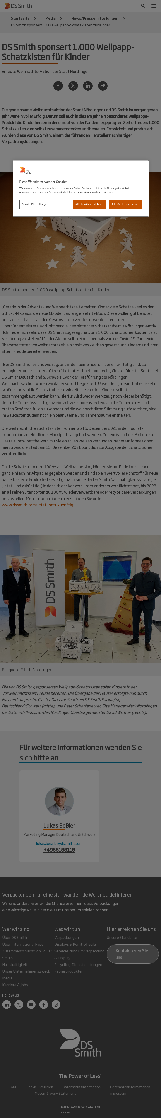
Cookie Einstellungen (35, 204)
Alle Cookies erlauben (125, 204)
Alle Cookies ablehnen (89, 204)
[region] (81, 188)
